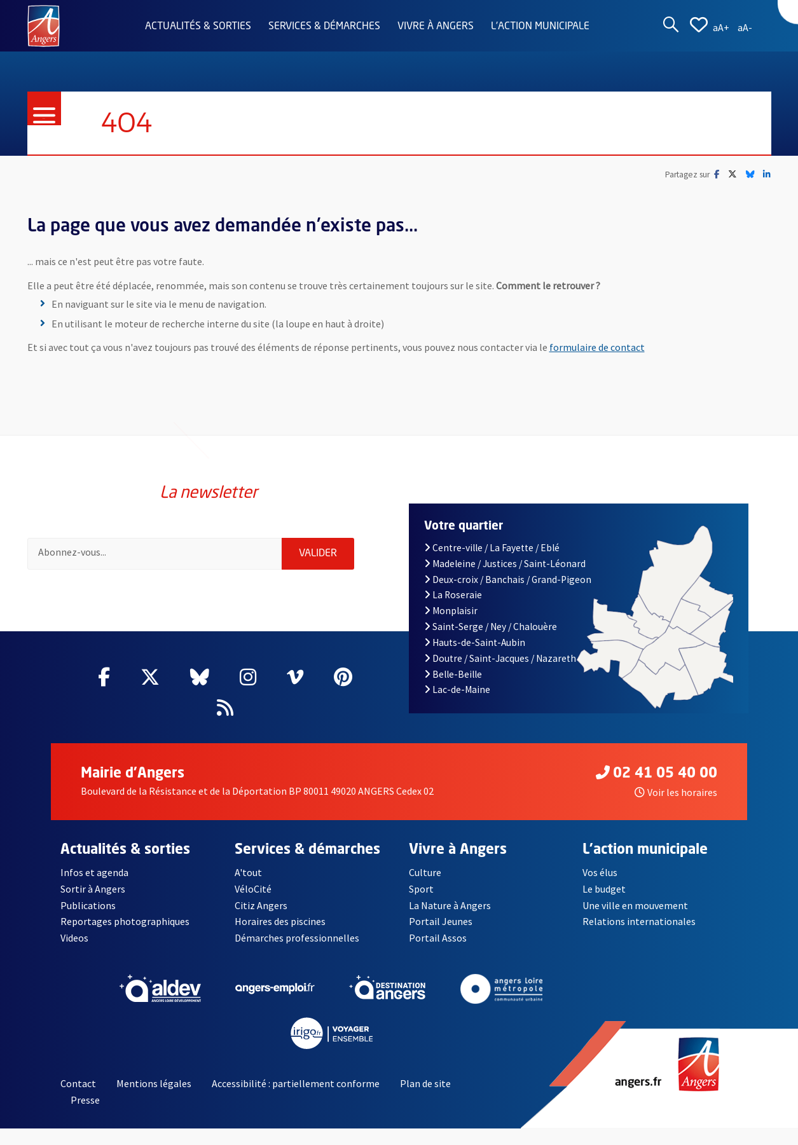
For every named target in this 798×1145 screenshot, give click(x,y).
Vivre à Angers (435, 27)
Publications (88, 905)
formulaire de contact (597, 347)
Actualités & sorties (198, 27)
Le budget (604, 888)
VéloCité (253, 888)
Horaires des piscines (280, 921)
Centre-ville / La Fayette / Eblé (492, 548)
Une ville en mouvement (635, 905)
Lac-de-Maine (457, 689)
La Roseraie (453, 595)
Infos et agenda (94, 872)
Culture (425, 872)
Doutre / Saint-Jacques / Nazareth (500, 658)
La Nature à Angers (450, 905)
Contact (78, 1083)
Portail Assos (438, 937)
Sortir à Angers (92, 888)
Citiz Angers (261, 905)
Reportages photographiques (124, 921)
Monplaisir (451, 611)
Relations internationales (639, 921)
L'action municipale (540, 27)
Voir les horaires (676, 792)
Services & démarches (324, 27)
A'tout (248, 872)
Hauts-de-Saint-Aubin (475, 642)
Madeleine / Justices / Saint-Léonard (505, 564)
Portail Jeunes (440, 921)
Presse (85, 1100)
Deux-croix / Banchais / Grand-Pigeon (508, 579)
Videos (74, 937)
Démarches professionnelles (297, 937)
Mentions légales (153, 1083)
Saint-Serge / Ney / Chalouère (491, 626)
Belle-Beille (453, 674)
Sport (421, 888)
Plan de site (425, 1083)
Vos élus (599, 872)
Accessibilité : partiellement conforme (296, 1083)
